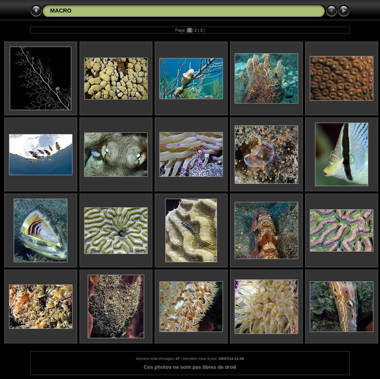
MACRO (60, 10)
